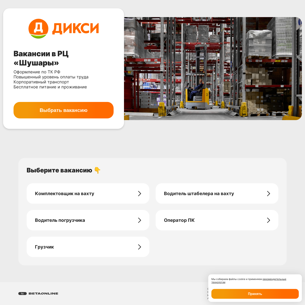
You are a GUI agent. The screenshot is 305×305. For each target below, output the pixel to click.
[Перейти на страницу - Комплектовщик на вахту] (139, 193)
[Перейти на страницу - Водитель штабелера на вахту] (268, 193)
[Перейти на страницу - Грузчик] (139, 247)
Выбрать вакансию (63, 110)
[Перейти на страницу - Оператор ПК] (268, 220)
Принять (255, 294)
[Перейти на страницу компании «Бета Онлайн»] (38, 293)
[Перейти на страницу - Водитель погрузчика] (139, 220)
